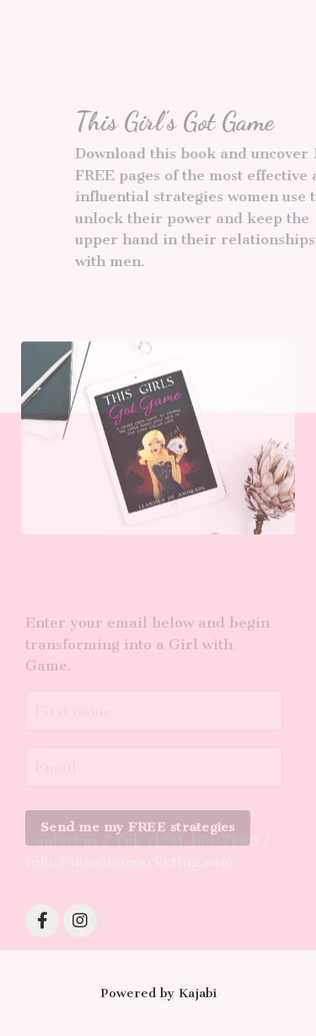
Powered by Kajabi (158, 993)
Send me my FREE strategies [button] (137, 834)
